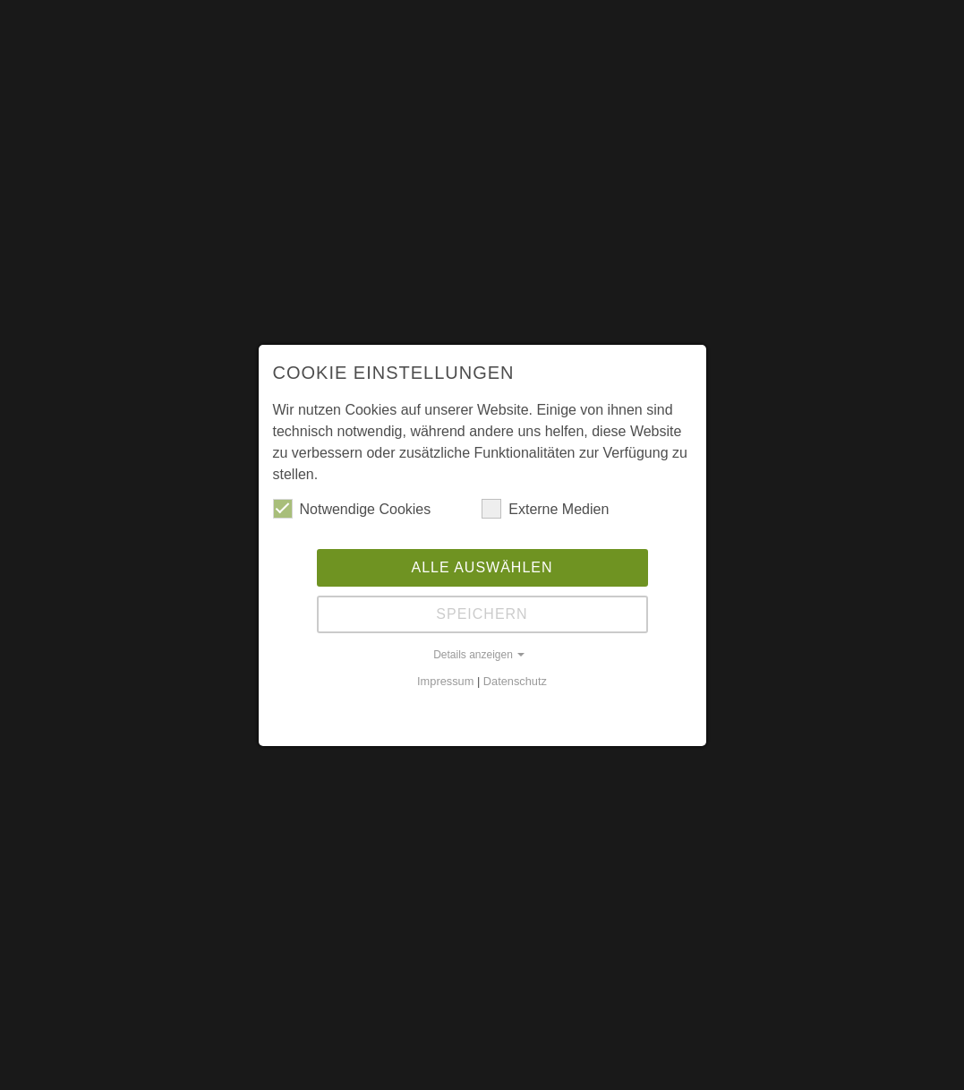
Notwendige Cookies (352, 509)
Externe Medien (545, 509)
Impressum (445, 681)
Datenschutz (515, 681)
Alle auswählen (481, 567)
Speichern (481, 614)
